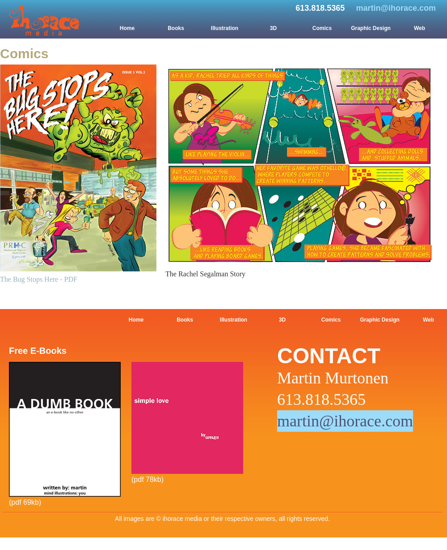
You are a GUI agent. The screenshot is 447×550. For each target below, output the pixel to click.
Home (127, 28)
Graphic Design (371, 28)
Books (176, 28)
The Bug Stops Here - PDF (38, 279)
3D (273, 28)
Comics (322, 28)
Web (419, 28)
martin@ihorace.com (396, 8)
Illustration (224, 28)
